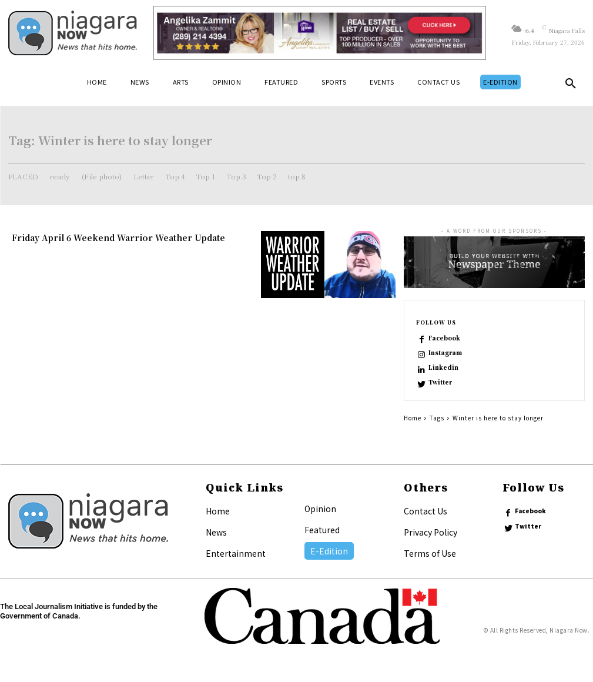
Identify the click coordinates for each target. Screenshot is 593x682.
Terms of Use (430, 553)
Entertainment (236, 553)
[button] (571, 86)
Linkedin (443, 367)
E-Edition (329, 551)
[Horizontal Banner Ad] (319, 32)
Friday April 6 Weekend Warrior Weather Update (118, 237)
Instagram (445, 352)
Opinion (320, 508)
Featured (322, 530)
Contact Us (425, 511)
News (216, 532)
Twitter (440, 382)
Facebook (444, 338)
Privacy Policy (430, 532)
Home (412, 417)
